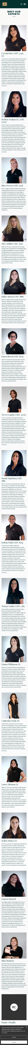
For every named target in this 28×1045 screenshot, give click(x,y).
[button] (21, 4)
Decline (14, 1037)
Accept (14, 1042)
